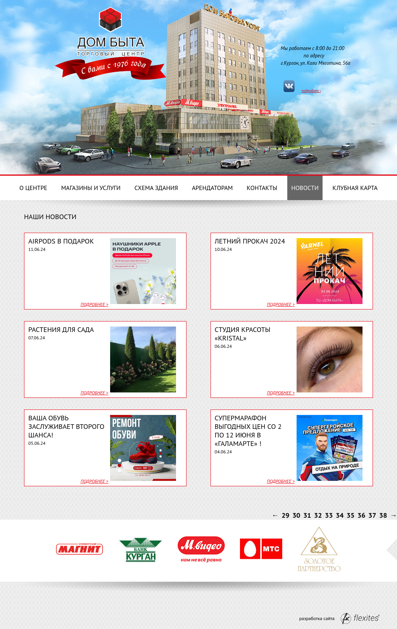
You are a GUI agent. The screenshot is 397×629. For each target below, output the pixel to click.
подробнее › (311, 90)
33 (329, 515)
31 (307, 515)
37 (372, 515)
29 (285, 515)
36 (361, 515)
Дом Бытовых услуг (110, 30)
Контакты (262, 188)
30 (296, 515)
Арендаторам (212, 188)
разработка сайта (339, 618)
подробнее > (95, 304)
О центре (33, 188)
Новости (305, 188)
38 (383, 515)
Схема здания (156, 188)
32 (318, 515)
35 (350, 515)
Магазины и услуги (91, 188)
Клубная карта (355, 188)
